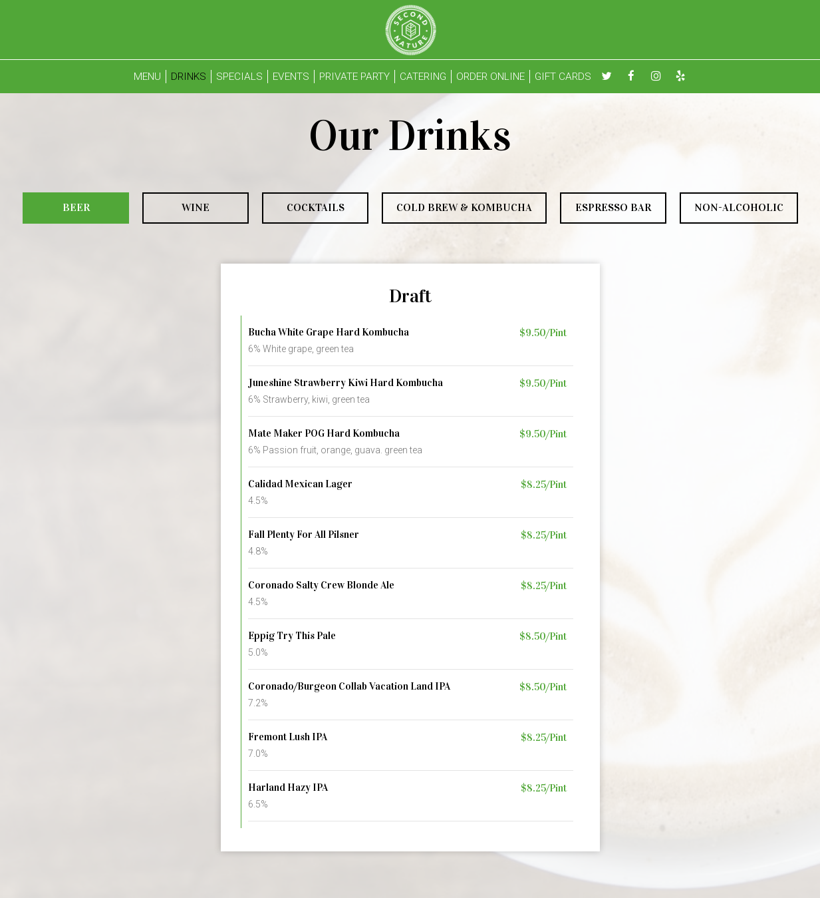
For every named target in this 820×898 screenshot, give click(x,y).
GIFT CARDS (563, 77)
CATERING (423, 77)
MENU (147, 77)
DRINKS (188, 77)
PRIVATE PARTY (354, 77)
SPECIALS (239, 77)
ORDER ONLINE (490, 77)
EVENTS (291, 77)
